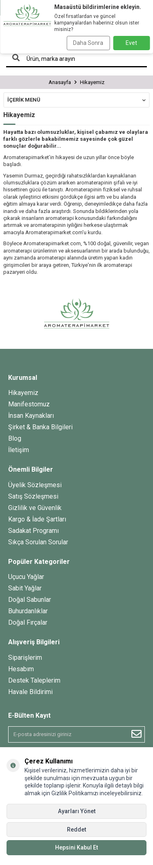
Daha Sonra (88, 43)
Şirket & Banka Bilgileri (40, 427)
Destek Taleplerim (34, 680)
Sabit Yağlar (25, 588)
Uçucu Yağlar (26, 577)
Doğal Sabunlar (29, 599)
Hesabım (21, 669)
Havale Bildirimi (30, 692)
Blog (14, 438)
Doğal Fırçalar (27, 622)
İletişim (18, 450)
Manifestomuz (29, 404)
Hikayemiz (23, 393)
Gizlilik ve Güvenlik (35, 508)
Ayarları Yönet (76, 811)
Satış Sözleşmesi (33, 496)
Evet (131, 43)
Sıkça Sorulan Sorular (38, 542)
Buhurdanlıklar (28, 611)
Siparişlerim (25, 657)
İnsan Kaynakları (31, 415)
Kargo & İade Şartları (37, 519)
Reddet (76, 829)
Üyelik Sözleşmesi (35, 485)
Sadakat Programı (33, 531)
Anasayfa (60, 82)
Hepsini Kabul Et (76, 847)
